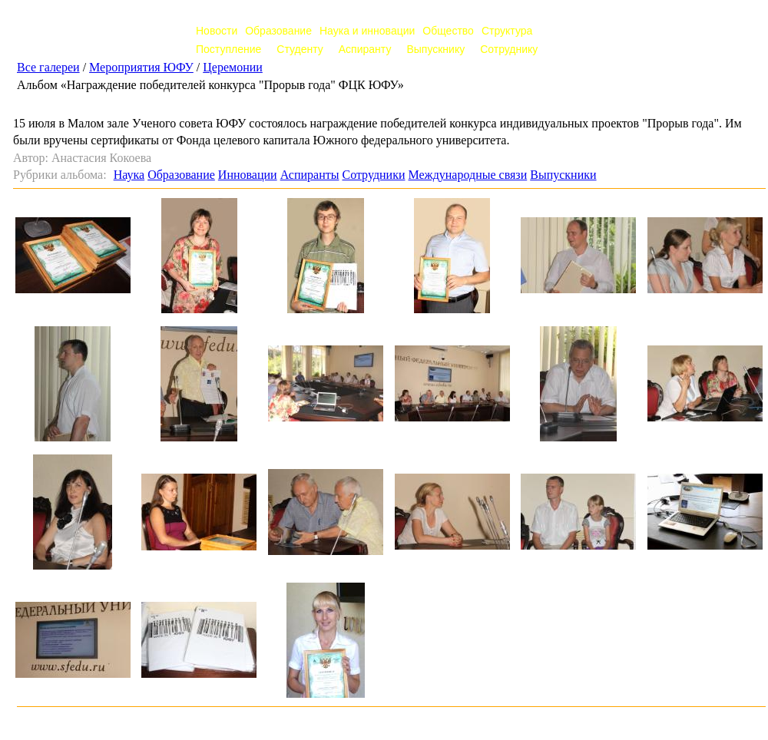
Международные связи (467, 174)
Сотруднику (509, 49)
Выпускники (563, 174)
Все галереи (48, 67)
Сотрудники (373, 174)
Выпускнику (435, 49)
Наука (129, 174)
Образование (278, 31)
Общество (448, 31)
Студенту (299, 49)
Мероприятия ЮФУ (141, 67)
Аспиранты (309, 174)
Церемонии (233, 67)
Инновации (247, 174)
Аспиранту (365, 49)
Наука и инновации (367, 31)
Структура (507, 31)
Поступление (228, 49)
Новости (216, 31)
